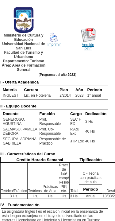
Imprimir (54, 44)
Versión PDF (88, 47)
